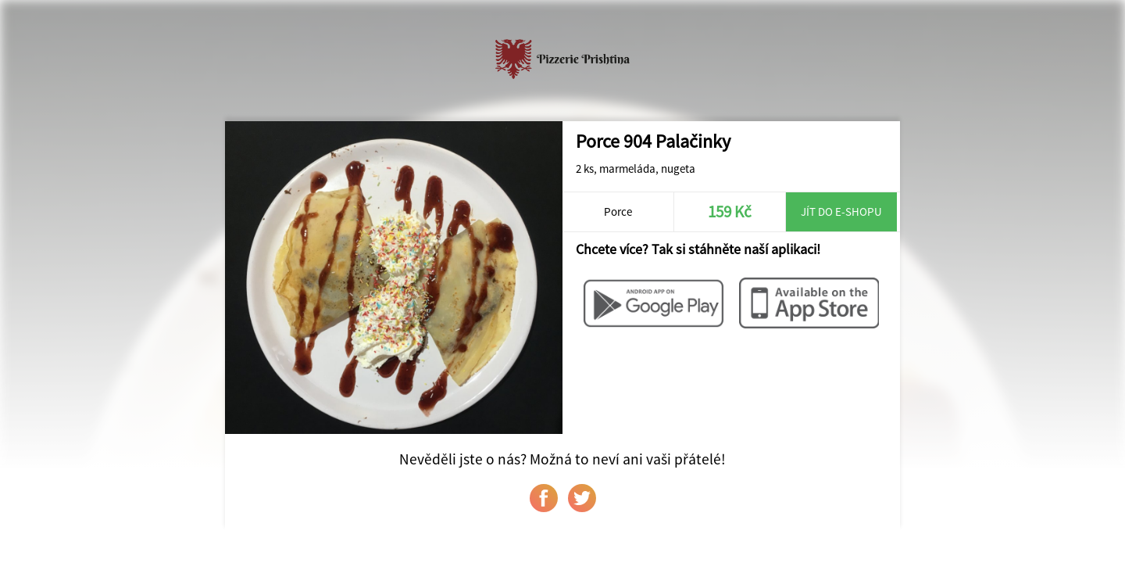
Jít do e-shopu (841, 211)
